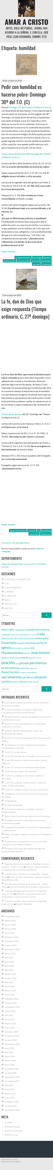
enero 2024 (10, 933)
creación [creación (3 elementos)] (33, 635)
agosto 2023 (10, 953)
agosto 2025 (10, 920)
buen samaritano (18, 530)
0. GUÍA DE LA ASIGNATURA (18, 579)
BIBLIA (8, 600)
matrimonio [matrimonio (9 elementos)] (40, 652)
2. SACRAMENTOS (13, 587)
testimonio (45, 534)
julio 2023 (9, 957)
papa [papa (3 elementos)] (17, 663)
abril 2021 (9, 1015)
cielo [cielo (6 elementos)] (11, 629)
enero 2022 (10, 994)
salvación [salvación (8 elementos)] (40, 677)
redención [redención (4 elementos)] (24, 668)
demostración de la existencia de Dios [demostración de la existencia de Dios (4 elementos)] (18, 638)
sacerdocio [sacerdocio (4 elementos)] (32, 672)
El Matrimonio (11, 801)
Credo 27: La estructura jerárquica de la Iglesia (25, 767)
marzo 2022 (10, 986)
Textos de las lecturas (11, 414)
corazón (32, 530)
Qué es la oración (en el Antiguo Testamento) (30, 887)
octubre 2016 (11, 1106)
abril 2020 (9, 1052)
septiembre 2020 (12, 1044)
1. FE (7, 583)
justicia (47, 257)
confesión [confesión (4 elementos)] (5, 634)
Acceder (8, 1122)
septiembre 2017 (12, 1081)
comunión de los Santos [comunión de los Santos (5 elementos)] (37, 629)
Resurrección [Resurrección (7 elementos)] (10, 672)
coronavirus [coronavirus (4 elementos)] (24, 634)
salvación (33, 534)
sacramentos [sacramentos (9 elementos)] (11, 677)
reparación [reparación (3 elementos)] (33, 668)
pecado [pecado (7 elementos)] (24, 663)
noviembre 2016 (12, 1102)
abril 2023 (9, 970)
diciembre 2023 (11, 937)
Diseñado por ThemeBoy (11, 1162)
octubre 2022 (11, 978)
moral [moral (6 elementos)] (24, 657)
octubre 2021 (11, 1003)
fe (39, 530)
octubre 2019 (11, 1073)
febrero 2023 (10, 974)
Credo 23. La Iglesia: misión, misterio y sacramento (27, 789)
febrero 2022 (10, 990)
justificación (9, 261)
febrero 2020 (10, 1060)
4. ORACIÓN (10, 596)
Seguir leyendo (9, 251)
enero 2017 (10, 1097)
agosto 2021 (10, 1011)
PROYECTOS (11, 604)
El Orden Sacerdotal (13, 805)
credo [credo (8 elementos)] (40, 634)
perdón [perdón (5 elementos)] (5, 667)
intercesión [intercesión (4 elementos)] (16, 648)
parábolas (46, 261)
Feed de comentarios (14, 1131)
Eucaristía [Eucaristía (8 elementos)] (8, 643)
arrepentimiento (23, 257)
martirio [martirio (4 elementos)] (27, 653)
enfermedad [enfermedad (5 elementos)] (42, 638)
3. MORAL (9, 591)
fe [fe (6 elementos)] (45, 642)
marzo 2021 (10, 1019)
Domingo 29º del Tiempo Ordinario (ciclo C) (29, 107)
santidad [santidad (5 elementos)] (6, 681)
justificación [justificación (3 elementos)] (26, 648)
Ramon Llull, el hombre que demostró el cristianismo (27, 816)
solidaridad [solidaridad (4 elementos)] (22, 681)
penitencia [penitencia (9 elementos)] (38, 663)
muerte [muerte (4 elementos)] (31, 657)
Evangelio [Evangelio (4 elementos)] (20, 643)
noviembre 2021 (12, 999)
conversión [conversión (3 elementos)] (14, 635)
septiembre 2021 (12, 1007)
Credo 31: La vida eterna (15, 752)
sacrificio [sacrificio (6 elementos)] (27, 677)
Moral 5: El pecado (24, 904)
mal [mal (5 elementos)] (32, 647)
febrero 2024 (10, 929)
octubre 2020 (11, 1040)
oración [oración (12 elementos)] (8, 662)
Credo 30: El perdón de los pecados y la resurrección (27, 756)
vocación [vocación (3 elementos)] (36, 682)
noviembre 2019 (12, 1069)
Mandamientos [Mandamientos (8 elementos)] (12, 653)
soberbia (46, 264)
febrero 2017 (10, 1093)
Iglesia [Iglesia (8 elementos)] (6, 647)
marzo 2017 (10, 1089)
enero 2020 (10, 1065)
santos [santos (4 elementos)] (14, 681)
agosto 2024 (10, 925)
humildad (37, 257)
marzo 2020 (10, 1056)
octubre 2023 (11, 945)
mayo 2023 (9, 966)
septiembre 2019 (12, 1077)
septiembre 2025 (12, 916)
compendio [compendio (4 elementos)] (20, 630)
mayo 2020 (9, 1048)
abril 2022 (9, 982)
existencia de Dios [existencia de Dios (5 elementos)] (34, 642)
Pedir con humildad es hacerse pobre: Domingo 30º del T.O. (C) (23, 94)
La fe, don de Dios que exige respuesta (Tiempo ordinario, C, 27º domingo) (25, 308)
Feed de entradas (12, 1126)
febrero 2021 (10, 1023)
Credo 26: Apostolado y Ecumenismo (21, 771)
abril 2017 (9, 1085)
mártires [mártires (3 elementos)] (38, 658)
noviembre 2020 (12, 1036)
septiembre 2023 (12, 949)
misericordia (24, 261)
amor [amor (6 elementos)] (4, 629)
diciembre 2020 (11, 1032)
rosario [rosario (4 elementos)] (23, 672)
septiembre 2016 (12, 1110)
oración (35, 261)
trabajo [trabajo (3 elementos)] (30, 682)
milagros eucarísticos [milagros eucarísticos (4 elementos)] (10, 657)
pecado (36, 264)
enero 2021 (10, 1027)
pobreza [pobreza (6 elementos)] (14, 667)
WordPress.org (11, 1135)
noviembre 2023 (12, 941)
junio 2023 (9, 962)
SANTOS (9, 608)
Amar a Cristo (26, 22)
